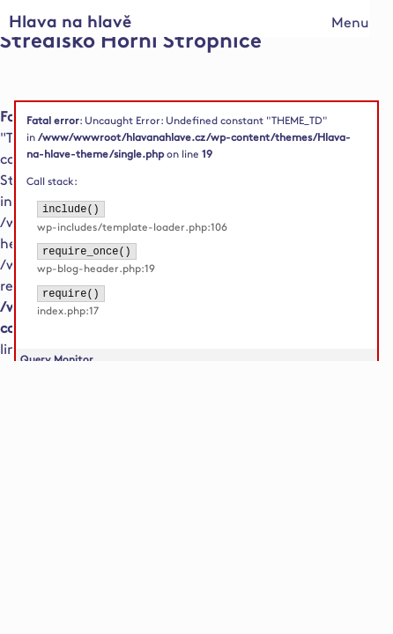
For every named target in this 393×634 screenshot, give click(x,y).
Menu (350, 23)
